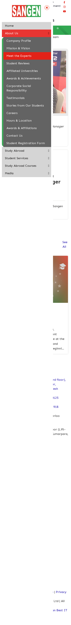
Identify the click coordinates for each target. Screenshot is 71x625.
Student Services (16, 158)
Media (9, 173)
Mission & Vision (18, 48)
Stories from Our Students (25, 105)
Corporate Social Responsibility (18, 88)
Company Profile (18, 41)
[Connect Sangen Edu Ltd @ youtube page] (64, 11)
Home (9, 25)
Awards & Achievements (23, 78)
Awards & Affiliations (21, 128)
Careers (12, 113)
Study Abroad (14, 150)
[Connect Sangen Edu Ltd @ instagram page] (64, 7)
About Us (11, 33)
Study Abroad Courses (20, 165)
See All (64, 244)
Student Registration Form (25, 143)
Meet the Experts (18, 56)
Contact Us (14, 135)
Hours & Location (19, 120)
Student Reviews (18, 63)
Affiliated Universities (22, 71)
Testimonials (15, 98)
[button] (48, 33)
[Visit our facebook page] (64, 2)
